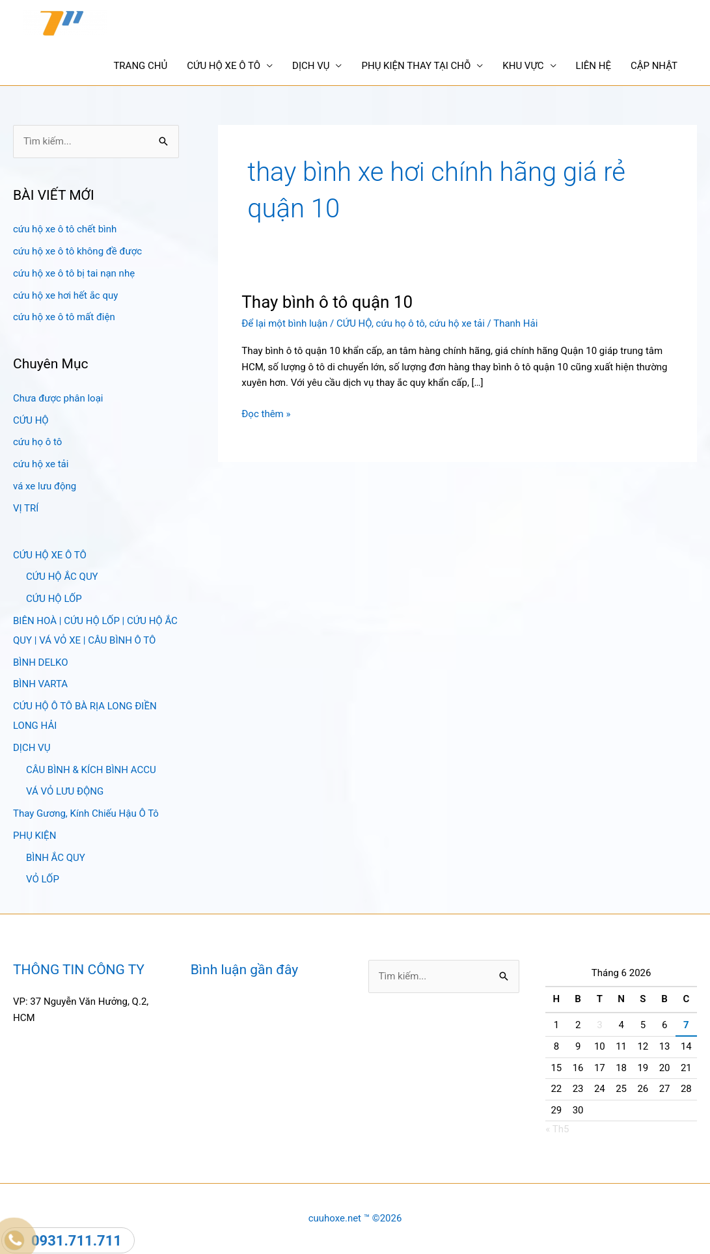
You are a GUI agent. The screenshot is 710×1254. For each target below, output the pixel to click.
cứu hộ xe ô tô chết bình (64, 229)
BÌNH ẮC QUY (55, 858)
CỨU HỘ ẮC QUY (62, 576)
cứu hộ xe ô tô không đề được (77, 251)
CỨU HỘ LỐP (54, 599)
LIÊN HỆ (593, 66)
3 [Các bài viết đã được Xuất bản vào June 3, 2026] (599, 1025)
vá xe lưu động (44, 486)
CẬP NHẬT (654, 66)
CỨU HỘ (31, 420)
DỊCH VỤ (310, 66)
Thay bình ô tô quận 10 (327, 302)
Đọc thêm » (265, 414)
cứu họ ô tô (37, 442)
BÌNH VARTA (40, 684)
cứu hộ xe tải (40, 464)
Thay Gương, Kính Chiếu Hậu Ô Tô (86, 813)
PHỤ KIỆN (34, 835)
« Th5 (557, 1129)
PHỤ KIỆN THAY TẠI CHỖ (416, 66)
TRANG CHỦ (140, 66)
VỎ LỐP (42, 879)
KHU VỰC (522, 66)
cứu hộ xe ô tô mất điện (64, 317)
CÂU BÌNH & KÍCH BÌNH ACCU (91, 770)
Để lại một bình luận (284, 323)
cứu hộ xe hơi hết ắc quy (65, 295)
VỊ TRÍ (25, 508)
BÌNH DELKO (40, 662)
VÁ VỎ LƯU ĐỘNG (64, 791)
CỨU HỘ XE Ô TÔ (223, 66)
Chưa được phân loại (58, 398)
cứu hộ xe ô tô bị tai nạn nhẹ (74, 273)
